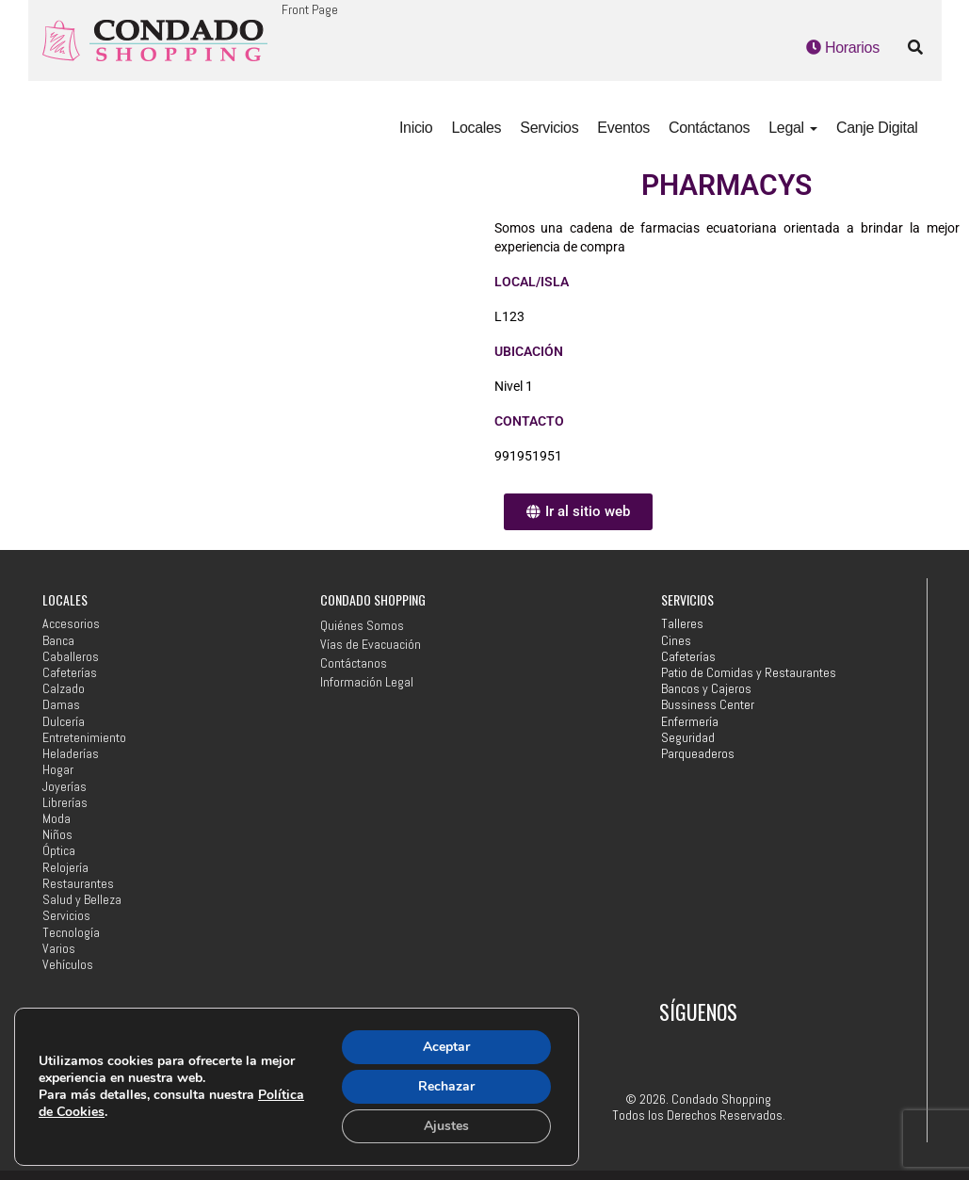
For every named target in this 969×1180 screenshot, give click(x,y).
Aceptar (446, 1047)
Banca (58, 641)
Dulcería (63, 722)
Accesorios (71, 624)
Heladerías (70, 754)
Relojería (65, 868)
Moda (56, 819)
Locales (476, 128)
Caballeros (70, 657)
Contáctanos (709, 128)
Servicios (549, 128)
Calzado (63, 689)
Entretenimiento (84, 738)
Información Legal (366, 681)
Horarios (843, 48)
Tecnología (71, 933)
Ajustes (446, 1126)
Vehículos (67, 965)
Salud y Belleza (81, 900)
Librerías (65, 803)
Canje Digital (877, 128)
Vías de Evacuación (370, 644)
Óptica (58, 851)
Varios (58, 949)
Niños (57, 835)
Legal (792, 128)
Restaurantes (78, 884)
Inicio (415, 128)
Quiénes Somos (362, 625)
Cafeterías (69, 673)
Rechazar (446, 1086)
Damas (61, 705)
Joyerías (64, 787)
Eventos (623, 128)
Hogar (57, 770)
